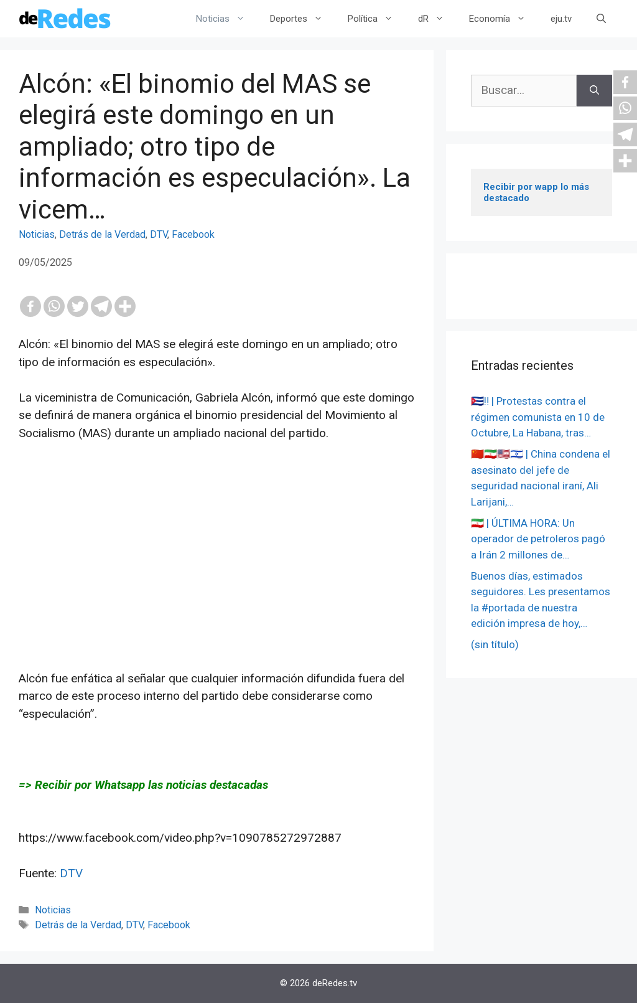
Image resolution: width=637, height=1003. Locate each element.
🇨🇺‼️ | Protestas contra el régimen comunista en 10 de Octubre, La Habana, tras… (538, 417)
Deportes (302, 18)
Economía (503, 18)
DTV (158, 234)
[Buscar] (594, 90)
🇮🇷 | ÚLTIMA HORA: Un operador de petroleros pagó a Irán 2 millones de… (538, 539)
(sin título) (495, 644)
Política (377, 18)
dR (437, 18)
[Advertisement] (217, 583)
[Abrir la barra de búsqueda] (601, 18)
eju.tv (561, 18)
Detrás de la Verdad (102, 234)
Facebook (193, 234)
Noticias (227, 18)
